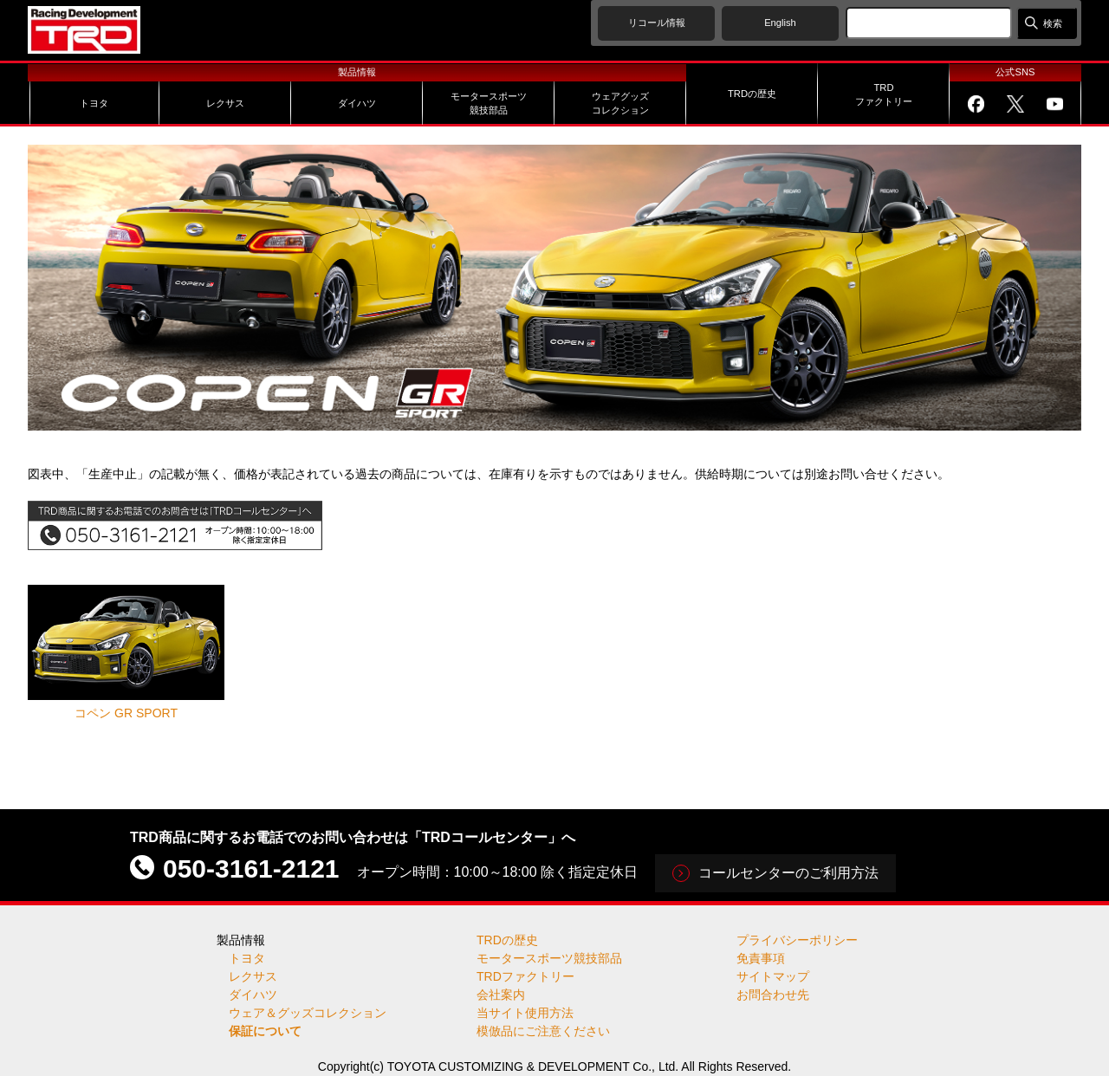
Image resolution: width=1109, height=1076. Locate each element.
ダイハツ (253, 994)
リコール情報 (656, 22)
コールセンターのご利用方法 (788, 872)
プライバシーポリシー (797, 940)
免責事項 (760, 958)
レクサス (253, 976)
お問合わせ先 (772, 994)
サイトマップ (772, 976)
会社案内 (501, 994)
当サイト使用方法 (525, 1013)
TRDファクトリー (525, 976)
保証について (265, 1031)
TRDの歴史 (507, 940)
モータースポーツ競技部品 (549, 958)
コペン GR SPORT (126, 652)
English (780, 22)
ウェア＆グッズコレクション (307, 1013)
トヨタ (247, 958)
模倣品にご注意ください (543, 1031)
